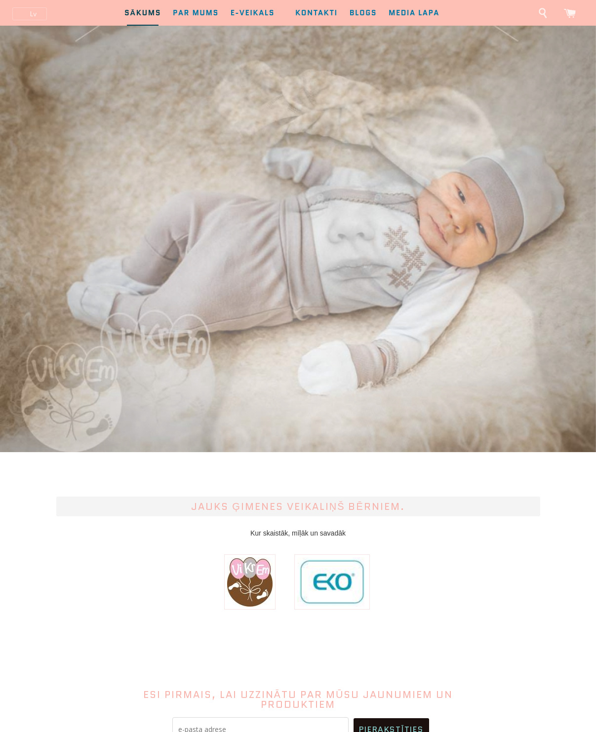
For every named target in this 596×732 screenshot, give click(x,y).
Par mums (196, 12)
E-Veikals (257, 12)
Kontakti (316, 12)
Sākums (142, 12)
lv (33, 14)
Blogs (363, 12)
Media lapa (414, 12)
